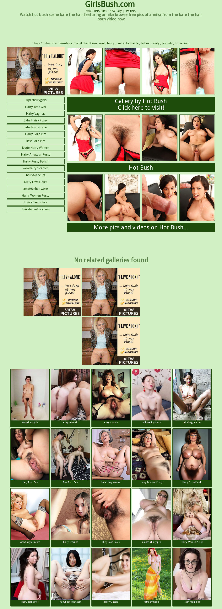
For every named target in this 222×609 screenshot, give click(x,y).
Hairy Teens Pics (35, 202)
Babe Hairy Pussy (36, 120)
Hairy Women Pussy (35, 195)
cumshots (65, 43)
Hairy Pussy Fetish (35, 161)
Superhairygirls (35, 100)
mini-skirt (182, 43)
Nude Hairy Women (35, 148)
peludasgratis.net (36, 127)
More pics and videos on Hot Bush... (141, 227)
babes (145, 43)
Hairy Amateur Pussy (35, 154)
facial (78, 43)
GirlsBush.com (110, 4)
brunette (132, 43)
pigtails (167, 43)
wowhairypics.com (35, 168)
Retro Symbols (151, 575)
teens (120, 43)
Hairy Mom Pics (192, 575)
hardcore (90, 43)
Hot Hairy (130, 11)
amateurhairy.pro (35, 188)
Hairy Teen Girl (35, 107)
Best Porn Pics (35, 141)
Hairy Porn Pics (35, 134)
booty (155, 43)
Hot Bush (141, 167)
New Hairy (116, 11)
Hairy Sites (100, 11)
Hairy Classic (111, 575)
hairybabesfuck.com (36, 209)
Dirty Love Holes (35, 182)
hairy (110, 43)
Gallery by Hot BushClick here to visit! (141, 104)
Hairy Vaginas (35, 113)
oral (102, 43)
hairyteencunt (35, 175)
